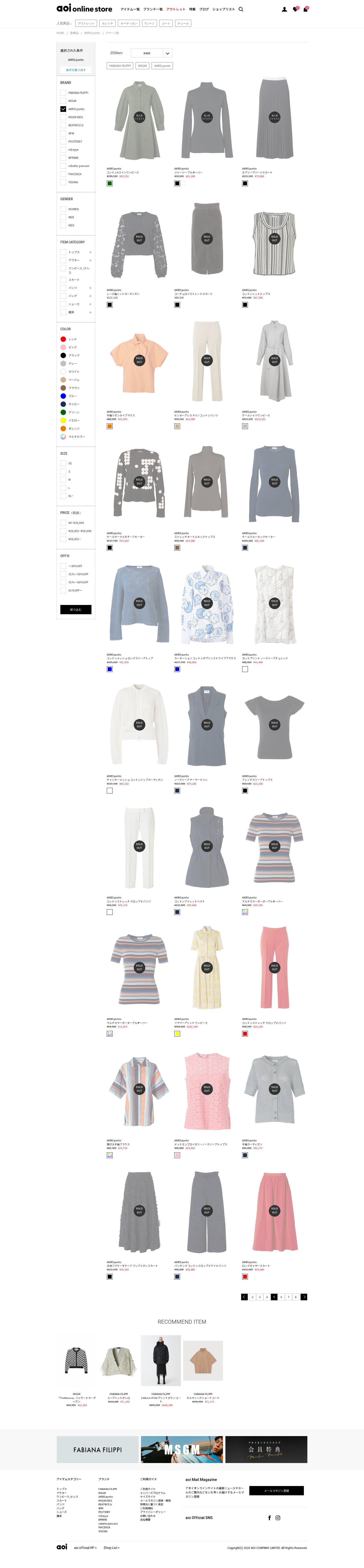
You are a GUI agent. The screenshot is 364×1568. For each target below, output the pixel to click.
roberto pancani (108, 1523)
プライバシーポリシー (153, 1512)
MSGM (142, 66)
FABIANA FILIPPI (120, 66)
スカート (62, 1500)
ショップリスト (223, 9)
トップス (62, 1489)
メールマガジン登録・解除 (155, 1500)
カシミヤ (107, 23)
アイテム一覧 (130, 9)
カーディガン (128, 23)
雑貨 (59, 1516)
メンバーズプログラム (153, 1493)
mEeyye (103, 1516)
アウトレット (176, 9)
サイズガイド (148, 1496)
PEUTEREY (104, 1512)
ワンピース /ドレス (67, 1496)
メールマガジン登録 (276, 1491)
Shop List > (112, 1547)
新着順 (146, 53)
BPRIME (102, 1519)
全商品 (74, 33)
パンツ (61, 1504)
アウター (62, 1493)
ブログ (204, 9)
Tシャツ (150, 23)
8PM (100, 1508)
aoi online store (84, 7)
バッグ (60, 1508)
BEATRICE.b (105, 1504)
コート (166, 23)
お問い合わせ (148, 1516)
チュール (183, 23)
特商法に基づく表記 (151, 1504)
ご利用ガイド (148, 1489)
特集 (192, 9)
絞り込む (75, 609)
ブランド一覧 (153, 9)
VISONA (102, 1531)
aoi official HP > (85, 1547)
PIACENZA (104, 1527)
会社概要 (145, 1519)
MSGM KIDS (105, 1500)
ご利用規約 (146, 1508)
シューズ (62, 1512)
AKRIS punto (92, 33)
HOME (60, 33)
